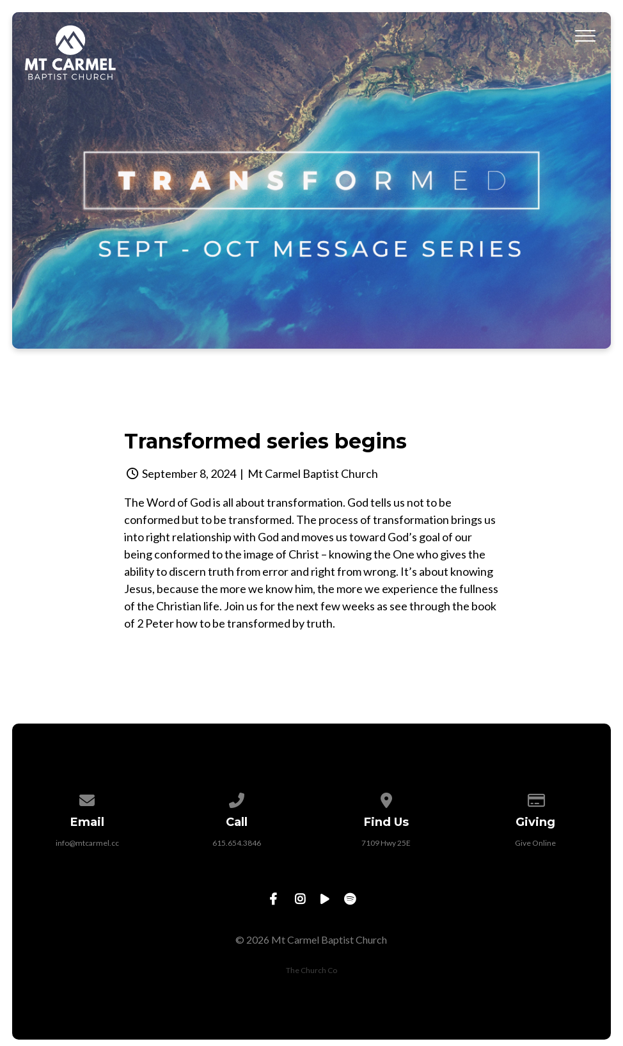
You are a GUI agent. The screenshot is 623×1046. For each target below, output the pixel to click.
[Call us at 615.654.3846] (237, 798)
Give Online (535, 843)
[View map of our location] (386, 798)
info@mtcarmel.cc (87, 843)
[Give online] (536, 798)
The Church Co (311, 970)
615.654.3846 (236, 843)
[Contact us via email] (88, 798)
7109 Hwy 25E (386, 843)
